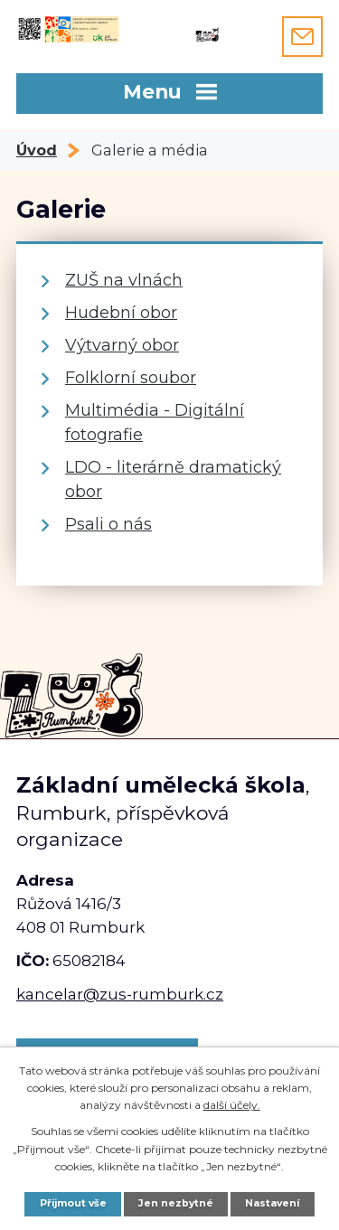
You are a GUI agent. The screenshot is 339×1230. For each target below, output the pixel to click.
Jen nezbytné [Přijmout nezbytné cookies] (175, 1203)
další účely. (231, 1105)
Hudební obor (121, 313)
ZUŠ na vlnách (124, 280)
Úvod (36, 150)
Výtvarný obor (122, 345)
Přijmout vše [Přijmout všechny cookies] (73, 1203)
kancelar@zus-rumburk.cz (119, 994)
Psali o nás (108, 524)
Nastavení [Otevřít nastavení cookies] (272, 1203)
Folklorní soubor (130, 378)
